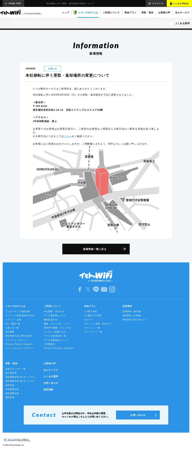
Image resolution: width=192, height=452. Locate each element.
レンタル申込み (181, 3)
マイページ (157, 3)
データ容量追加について (56, 340)
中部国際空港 (12, 389)
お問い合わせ (51, 383)
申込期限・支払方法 (54, 311)
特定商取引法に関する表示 (19, 336)
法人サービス (51, 370)
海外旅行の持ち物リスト (134, 320)
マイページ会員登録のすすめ (20, 315)
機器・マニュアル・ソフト (57, 324)
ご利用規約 (49, 344)
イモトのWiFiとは (15, 306)
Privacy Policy (19, 344)
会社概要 (9, 332)
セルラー (88, 320)
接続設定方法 (50, 320)
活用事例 (127, 306)
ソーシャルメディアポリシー (20, 348)
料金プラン (90, 306)
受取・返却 (11, 363)
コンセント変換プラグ (55, 332)
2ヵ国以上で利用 (93, 315)
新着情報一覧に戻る (95, 249)
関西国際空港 (12, 393)
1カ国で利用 (90, 311)
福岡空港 (9, 397)
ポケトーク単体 (99, 324)
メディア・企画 (13, 320)
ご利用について (52, 306)
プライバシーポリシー (16, 340)
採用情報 (48, 389)
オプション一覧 (92, 328)
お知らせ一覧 (12, 328)
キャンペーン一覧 (93, 332)
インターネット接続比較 (17, 311)
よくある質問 (51, 376)
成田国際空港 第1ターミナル (20, 377)
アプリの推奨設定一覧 (55, 336)
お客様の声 (50, 363)
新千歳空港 (11, 373)
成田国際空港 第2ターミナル (20, 381)
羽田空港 (9, 385)
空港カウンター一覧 (15, 369)
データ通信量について (55, 315)
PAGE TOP (15, 3)
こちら (68, 136)
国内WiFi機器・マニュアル (57, 328)
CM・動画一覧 (12, 324)
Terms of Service (59, 348)
